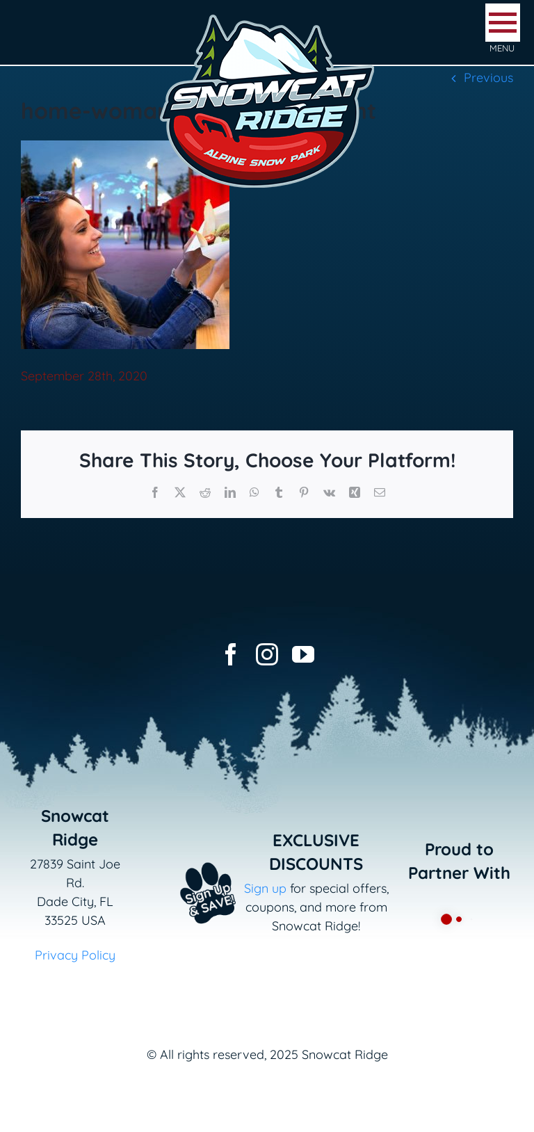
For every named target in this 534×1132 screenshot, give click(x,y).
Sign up (265, 888)
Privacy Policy (75, 955)
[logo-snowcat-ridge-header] (267, 16)
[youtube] (303, 654)
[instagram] (267, 654)
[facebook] (231, 654)
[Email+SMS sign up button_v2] (193, 858)
